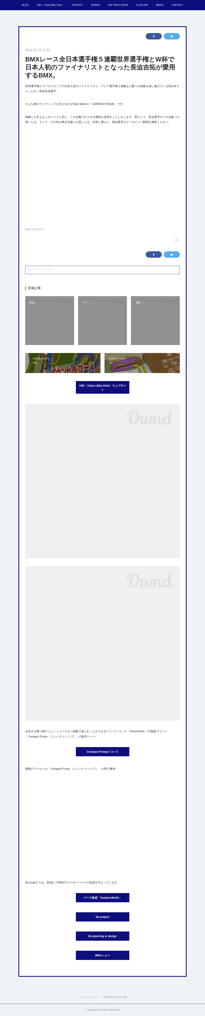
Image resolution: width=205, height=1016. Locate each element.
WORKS (95, 5)
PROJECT (77, 5)
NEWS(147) (39, 229)
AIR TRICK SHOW (118, 5)
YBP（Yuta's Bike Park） (50, 5)
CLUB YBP (142, 5)
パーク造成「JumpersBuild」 (102, 897)
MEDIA (160, 5)
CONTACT (177, 5)
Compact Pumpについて (103, 751)
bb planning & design (102, 936)
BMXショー (102, 955)
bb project (102, 916)
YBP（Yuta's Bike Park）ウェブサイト (102, 387)
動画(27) (29, 229)
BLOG (25, 5)
